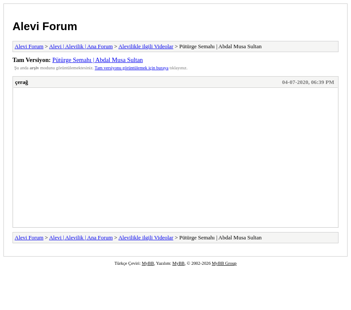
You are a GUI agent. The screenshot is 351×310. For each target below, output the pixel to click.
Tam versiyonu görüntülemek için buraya (131, 67)
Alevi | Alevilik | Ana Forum (81, 46)
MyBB (148, 263)
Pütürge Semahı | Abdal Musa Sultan (97, 59)
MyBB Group (224, 263)
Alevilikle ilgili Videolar (146, 46)
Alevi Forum (44, 26)
